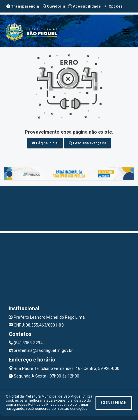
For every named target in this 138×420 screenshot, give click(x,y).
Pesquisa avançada (87, 143)
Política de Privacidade (47, 405)
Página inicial (45, 143)
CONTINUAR (114, 402)
